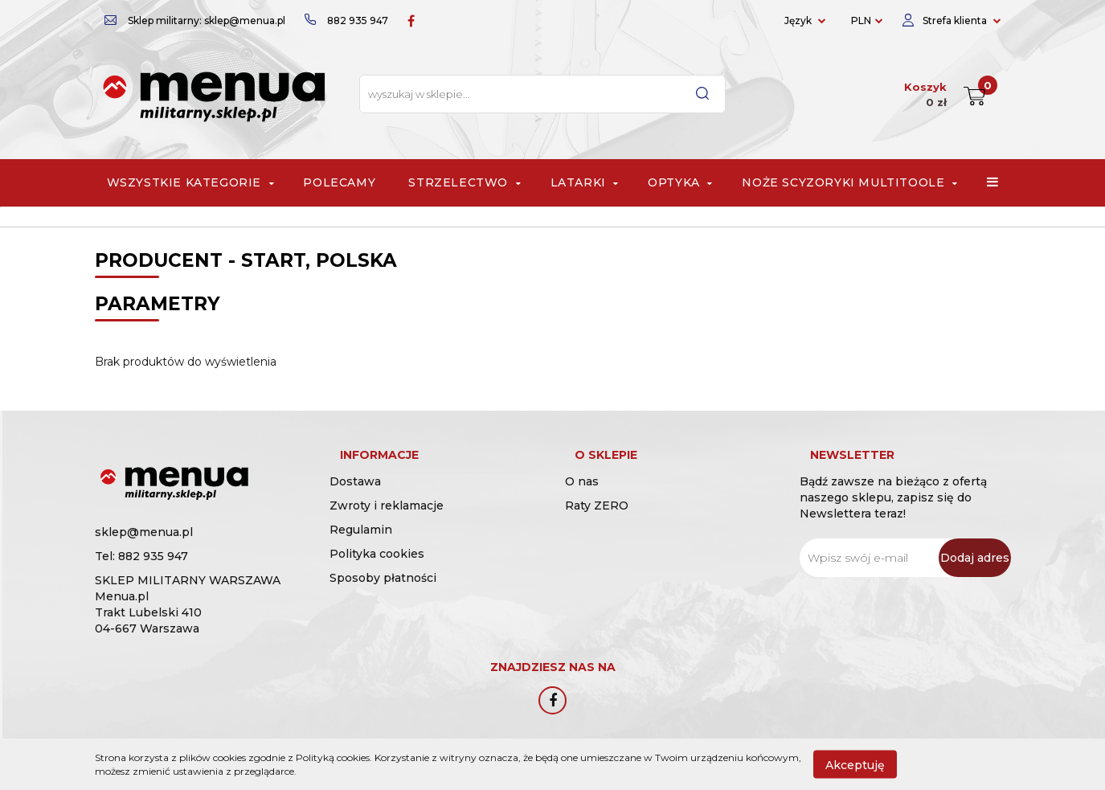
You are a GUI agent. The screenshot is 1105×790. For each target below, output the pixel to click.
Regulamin (360, 546)
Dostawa (355, 498)
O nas (582, 498)
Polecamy (339, 182)
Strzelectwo (462, 182)
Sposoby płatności (382, 594)
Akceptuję (855, 764)
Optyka (678, 182)
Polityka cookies (376, 570)
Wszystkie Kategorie (189, 182)
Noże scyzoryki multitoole (847, 182)
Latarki (582, 182)
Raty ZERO (596, 522)
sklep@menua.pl (144, 532)
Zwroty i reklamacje (386, 522)
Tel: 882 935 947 (141, 556)
